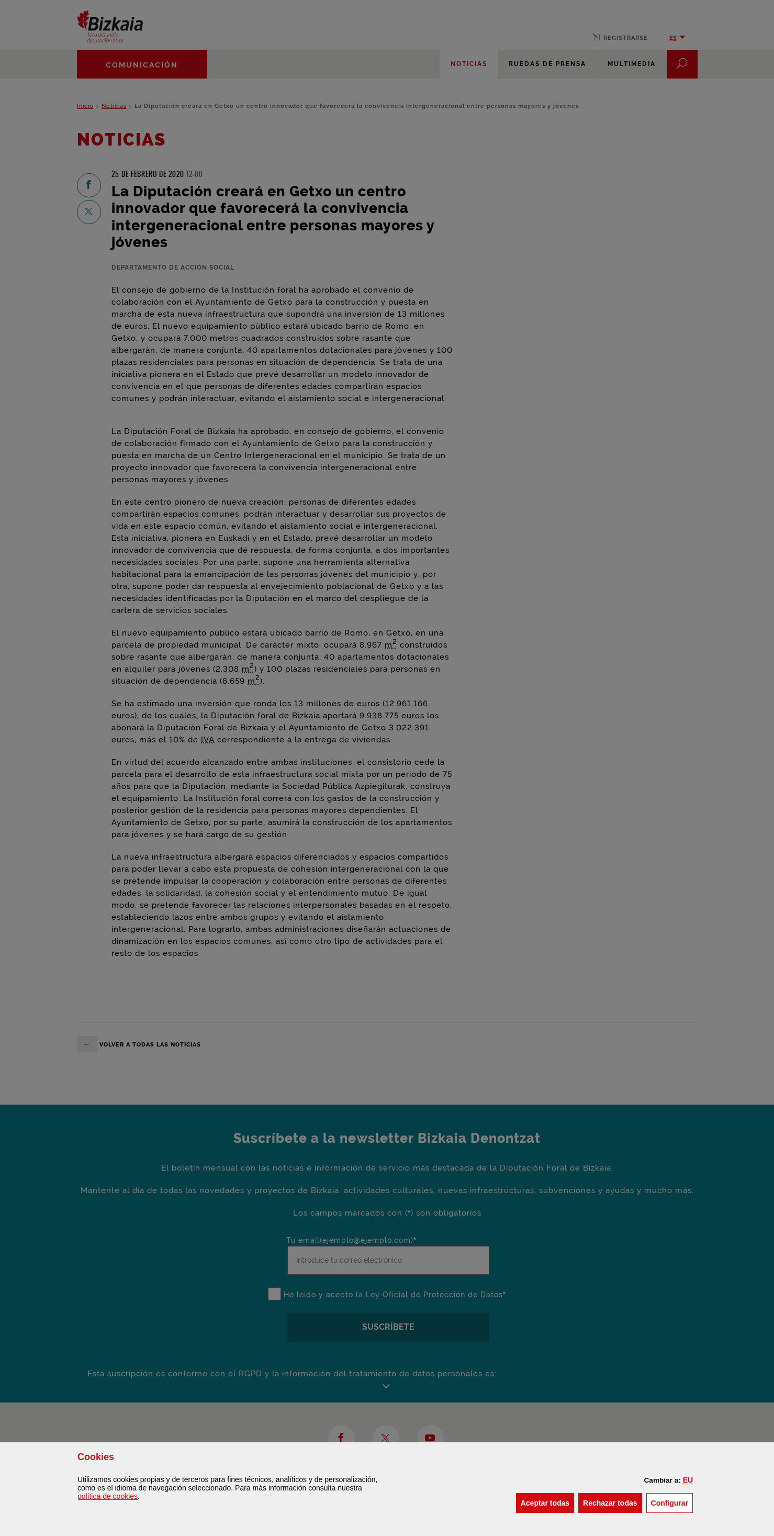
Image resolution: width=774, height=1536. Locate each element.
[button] (688, 1480)
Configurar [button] (672, 1502)
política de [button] (107, 1496)
